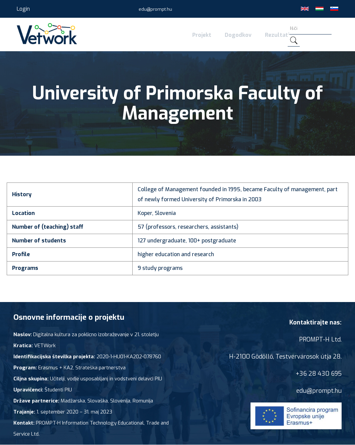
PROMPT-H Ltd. (320, 340)
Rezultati (277, 35)
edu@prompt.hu (155, 9)
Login (23, 8)
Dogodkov (238, 35)
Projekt (201, 35)
